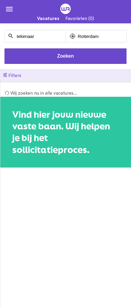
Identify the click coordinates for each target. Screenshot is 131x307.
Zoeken (65, 56)
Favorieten (79, 18)
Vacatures (48, 18)
